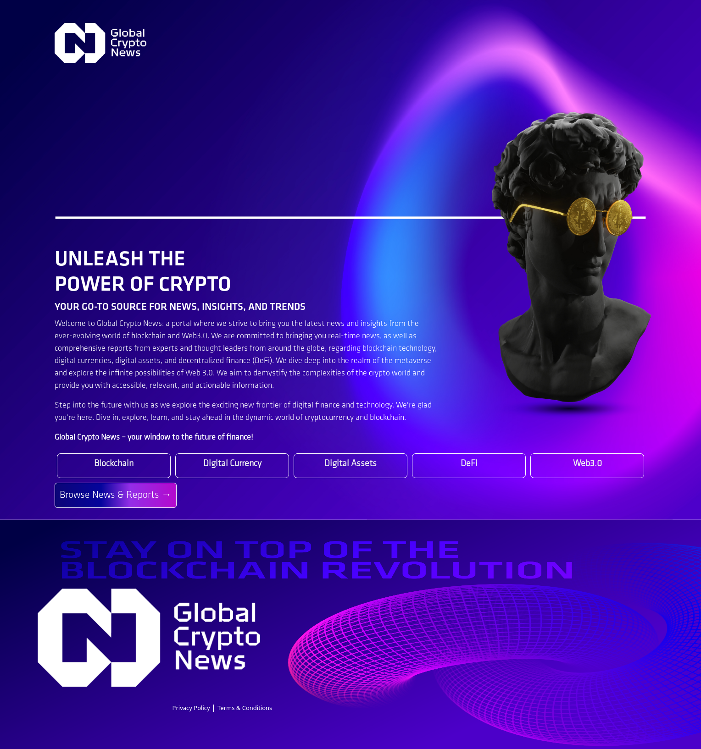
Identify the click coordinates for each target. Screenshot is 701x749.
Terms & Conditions (244, 708)
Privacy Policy (191, 708)
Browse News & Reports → (116, 495)
